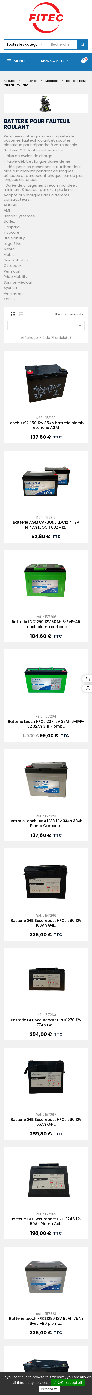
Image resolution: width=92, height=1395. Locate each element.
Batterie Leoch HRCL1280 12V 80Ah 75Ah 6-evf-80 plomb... (46, 1271)
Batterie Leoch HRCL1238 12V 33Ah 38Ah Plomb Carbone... (46, 823)
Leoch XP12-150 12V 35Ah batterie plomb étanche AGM (46, 425)
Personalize (49, 1389)
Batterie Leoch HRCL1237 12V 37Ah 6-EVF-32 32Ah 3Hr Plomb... (46, 724)
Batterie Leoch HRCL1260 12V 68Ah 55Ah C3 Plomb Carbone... (46, 1371)
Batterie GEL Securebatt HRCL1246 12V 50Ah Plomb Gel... (46, 1222)
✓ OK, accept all (67, 1383)
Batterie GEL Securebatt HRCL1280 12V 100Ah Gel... (46, 923)
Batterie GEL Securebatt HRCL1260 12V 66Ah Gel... (46, 1122)
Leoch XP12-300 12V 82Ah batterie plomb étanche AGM (46, 1321)
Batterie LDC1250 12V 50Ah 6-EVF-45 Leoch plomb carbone (46, 624)
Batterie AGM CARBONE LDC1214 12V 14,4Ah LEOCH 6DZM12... (46, 525)
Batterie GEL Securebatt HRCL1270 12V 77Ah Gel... (46, 1022)
